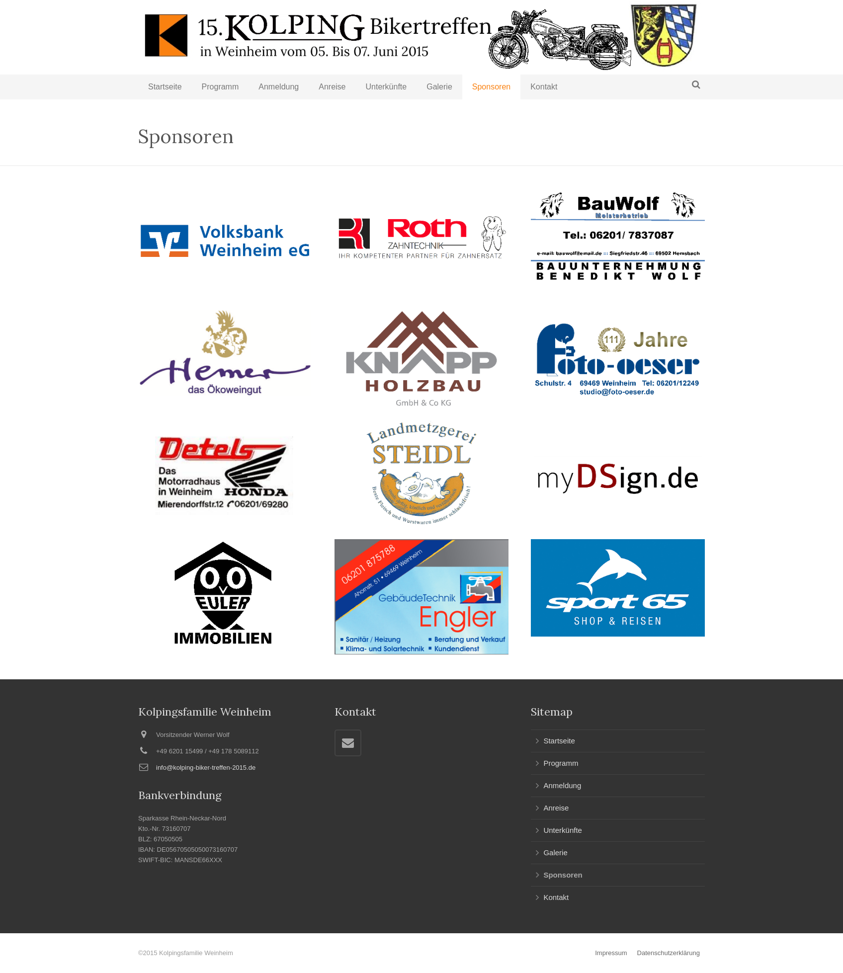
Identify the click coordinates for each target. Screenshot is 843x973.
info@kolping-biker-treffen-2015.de (205, 767)
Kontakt (556, 897)
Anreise (556, 808)
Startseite (559, 740)
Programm (560, 763)
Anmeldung (562, 785)
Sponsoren (562, 875)
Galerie (555, 852)
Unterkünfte (562, 830)
